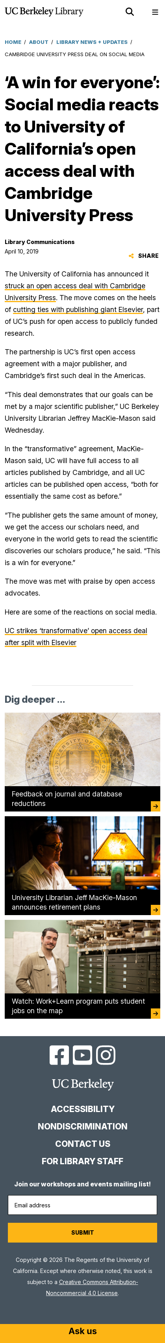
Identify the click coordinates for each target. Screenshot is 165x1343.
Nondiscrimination (83, 1126)
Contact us (82, 1144)
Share (143, 255)
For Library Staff (82, 1161)
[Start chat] (82, 1332)
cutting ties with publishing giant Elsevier (78, 309)
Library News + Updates (92, 42)
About (38, 42)
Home (13, 42)
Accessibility (83, 1109)
